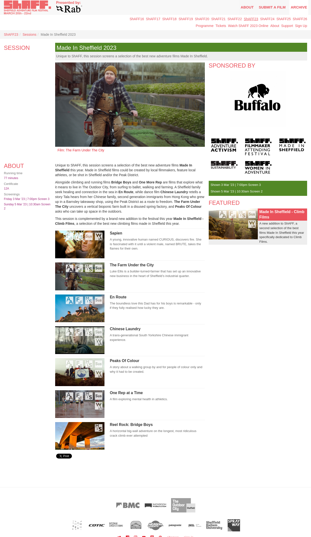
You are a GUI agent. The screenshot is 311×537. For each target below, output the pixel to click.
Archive (299, 7)
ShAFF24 (267, 19)
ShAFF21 (218, 19)
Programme (205, 26)
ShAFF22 (234, 19)
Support (287, 26)
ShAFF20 (202, 19)
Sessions (29, 34)
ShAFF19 (186, 19)
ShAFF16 (137, 19)
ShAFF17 (153, 19)
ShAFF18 (169, 19)
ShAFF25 (283, 19)
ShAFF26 (300, 19)
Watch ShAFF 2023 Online (248, 26)
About (247, 7)
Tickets (221, 26)
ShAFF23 (251, 19)
